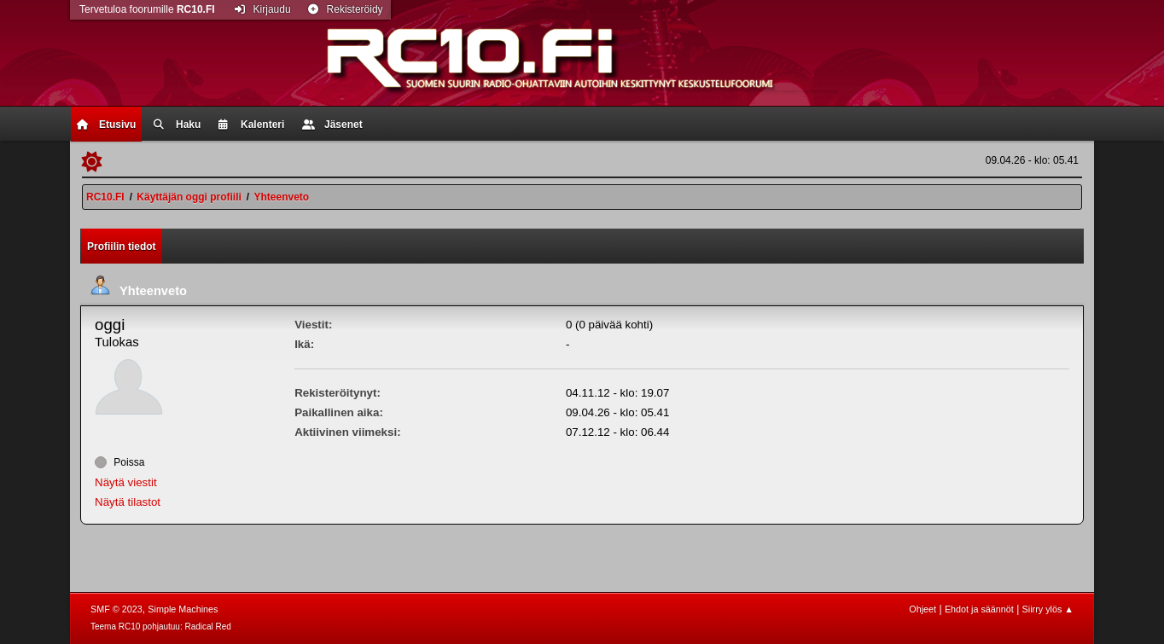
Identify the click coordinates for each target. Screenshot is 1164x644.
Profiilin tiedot (121, 246)
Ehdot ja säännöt (979, 609)
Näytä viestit (126, 482)
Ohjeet (922, 609)
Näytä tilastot (127, 502)
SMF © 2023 (116, 609)
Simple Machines (183, 609)
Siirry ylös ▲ (1048, 609)
